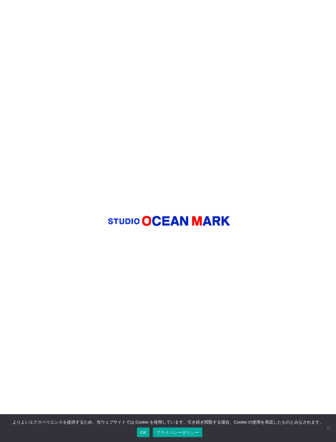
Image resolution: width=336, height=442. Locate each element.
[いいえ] (328, 428)
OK (143, 432)
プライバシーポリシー (177, 432)
